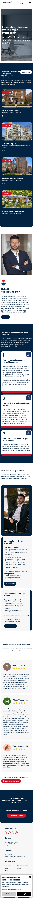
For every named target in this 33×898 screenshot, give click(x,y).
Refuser (9, 894)
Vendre (7, 868)
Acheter (7, 870)
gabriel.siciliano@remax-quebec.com (15, 856)
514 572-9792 (8, 855)
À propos (7, 865)
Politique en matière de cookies (11, 889)
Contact (19, 868)
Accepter (24, 894)
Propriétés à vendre (22, 865)
